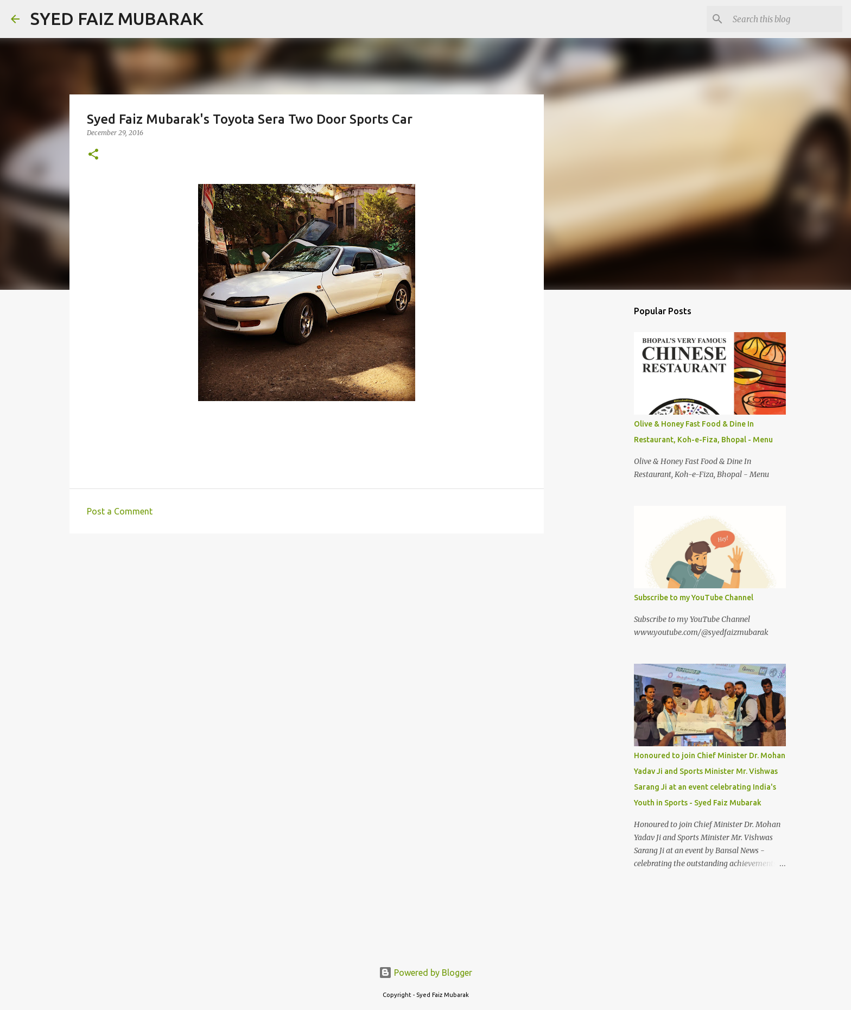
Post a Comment (120, 511)
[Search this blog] (785, 19)
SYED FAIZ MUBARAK (117, 18)
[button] (93, 155)
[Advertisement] (599, 469)
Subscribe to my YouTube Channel (693, 597)
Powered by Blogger (425, 972)
